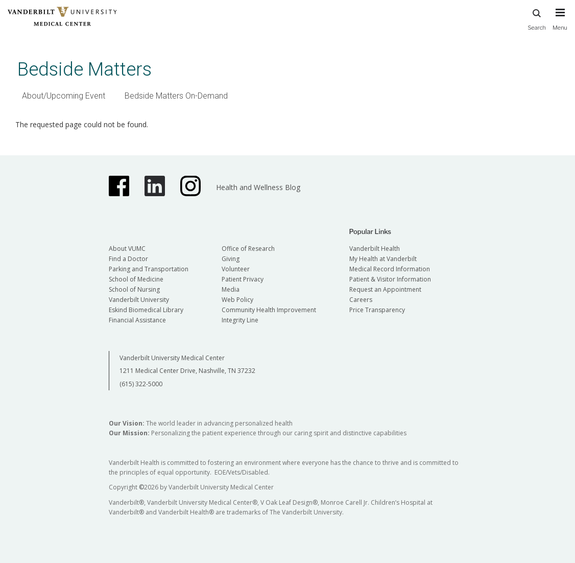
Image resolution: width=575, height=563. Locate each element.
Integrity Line (240, 320)
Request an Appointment (385, 289)
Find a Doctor (128, 258)
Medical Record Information (389, 269)
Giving (230, 258)
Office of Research (248, 248)
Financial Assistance (137, 320)
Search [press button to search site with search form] (537, 18)
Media (230, 289)
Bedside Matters (84, 69)
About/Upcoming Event (63, 96)
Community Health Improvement (269, 310)
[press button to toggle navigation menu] (560, 24)
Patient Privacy (242, 279)
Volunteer (236, 269)
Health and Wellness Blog (258, 187)
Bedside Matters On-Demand (176, 96)
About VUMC (127, 248)
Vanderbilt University (139, 299)
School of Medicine (136, 279)
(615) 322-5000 (140, 384)
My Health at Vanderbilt (383, 258)
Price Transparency (377, 310)
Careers (360, 299)
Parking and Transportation (148, 269)
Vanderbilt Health (374, 248)
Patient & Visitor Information (390, 279)
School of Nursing (134, 289)
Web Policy (237, 299)
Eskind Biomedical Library (146, 310)
